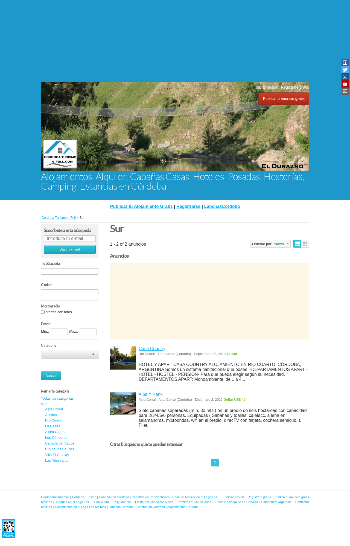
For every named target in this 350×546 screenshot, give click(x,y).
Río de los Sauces (59, 449)
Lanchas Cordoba (121, 507)
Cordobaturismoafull (55, 497)
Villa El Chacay (57, 455)
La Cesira (52, 426)
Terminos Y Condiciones (194, 502)
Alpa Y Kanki (151, 394)
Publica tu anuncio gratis (284, 98)
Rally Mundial (122, 502)
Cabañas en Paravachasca (151, 497)
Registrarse (188, 206)
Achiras (51, 415)
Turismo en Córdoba (150, 507)
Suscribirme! (69, 249)
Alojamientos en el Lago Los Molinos (80, 507)
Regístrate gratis (295, 87)
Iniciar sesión (267, 87)
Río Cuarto (53, 420)
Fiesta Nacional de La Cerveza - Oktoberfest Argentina (253, 502)
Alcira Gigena (55, 432)
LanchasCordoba (222, 206)
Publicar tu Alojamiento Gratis (141, 206)
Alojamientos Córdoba (183, 507)
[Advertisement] (175, 41)
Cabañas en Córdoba (114, 497)
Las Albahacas (56, 460)
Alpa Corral (54, 409)
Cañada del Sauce (59, 443)
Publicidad (101, 502)
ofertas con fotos (59, 312)
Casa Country (152, 348)
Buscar (51, 376)
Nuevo (278, 244)
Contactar (302, 502)
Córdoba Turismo (84, 497)
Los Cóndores (56, 437)
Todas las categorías (57, 398)
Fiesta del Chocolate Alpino (154, 502)
